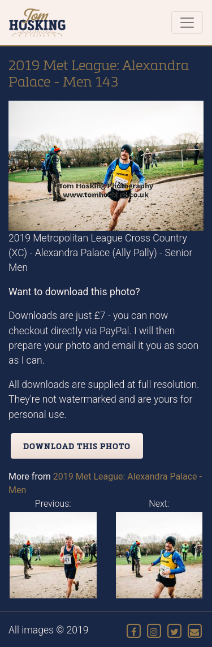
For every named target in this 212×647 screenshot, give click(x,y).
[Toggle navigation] (187, 22)
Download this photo (77, 446)
